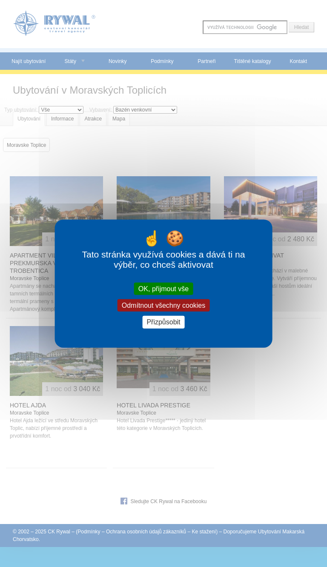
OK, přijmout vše (163, 288)
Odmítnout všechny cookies (164, 305)
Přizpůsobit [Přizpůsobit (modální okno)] (163, 322)
